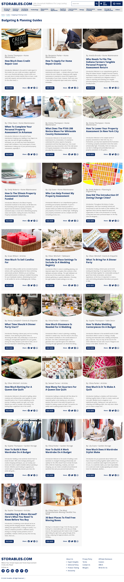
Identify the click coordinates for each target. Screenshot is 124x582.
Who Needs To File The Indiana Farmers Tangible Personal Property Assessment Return (100, 63)
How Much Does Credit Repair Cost (17, 62)
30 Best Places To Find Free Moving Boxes (60, 519)
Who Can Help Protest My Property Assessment (60, 194)
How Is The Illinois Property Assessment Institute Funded (20, 196)
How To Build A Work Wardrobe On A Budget (58, 451)
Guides (8, 15)
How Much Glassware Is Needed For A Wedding (59, 325)
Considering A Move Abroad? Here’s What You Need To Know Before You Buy (21, 517)
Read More (9, 88)
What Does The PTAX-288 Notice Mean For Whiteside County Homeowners (61, 131)
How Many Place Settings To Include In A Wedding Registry (61, 262)
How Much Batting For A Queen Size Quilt (18, 388)
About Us (69, 559)
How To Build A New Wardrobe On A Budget (18, 451)
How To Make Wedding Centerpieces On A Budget (101, 325)
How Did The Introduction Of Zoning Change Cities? (102, 196)
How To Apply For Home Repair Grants (59, 62)
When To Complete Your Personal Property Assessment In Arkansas (18, 129)
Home (3, 15)
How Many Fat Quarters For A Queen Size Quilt (61, 388)
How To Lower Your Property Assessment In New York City (102, 130)
